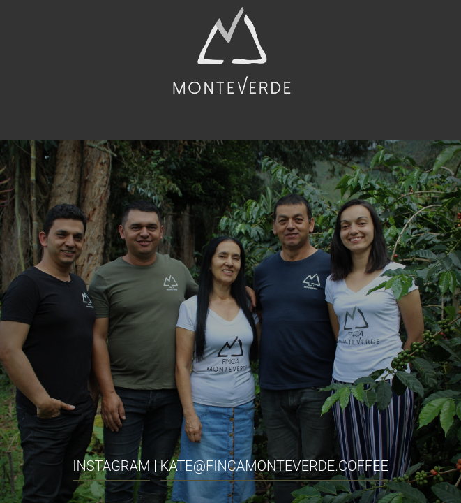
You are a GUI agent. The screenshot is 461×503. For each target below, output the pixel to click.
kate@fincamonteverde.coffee (274, 466)
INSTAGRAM (111, 466)
